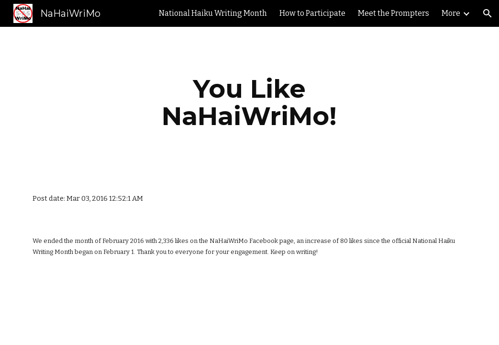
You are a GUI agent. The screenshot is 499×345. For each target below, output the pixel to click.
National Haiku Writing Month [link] (213, 13)
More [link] (451, 13)
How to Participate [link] (312, 13)
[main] (249, 102)
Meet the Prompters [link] (393, 13)
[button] (487, 13)
